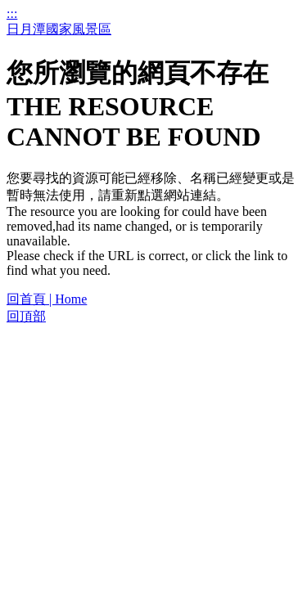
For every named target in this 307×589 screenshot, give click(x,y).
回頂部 (26, 316)
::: (12, 13)
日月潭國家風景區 (59, 29)
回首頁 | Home (47, 299)
